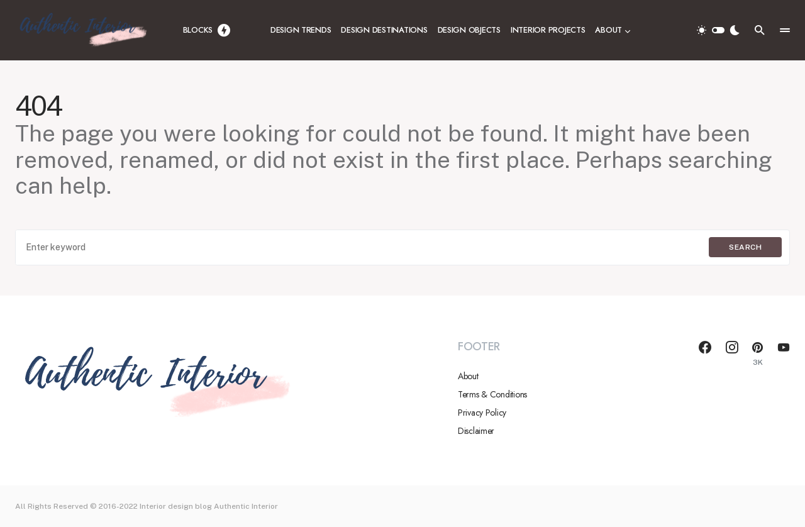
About (468, 376)
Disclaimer (476, 430)
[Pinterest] (757, 353)
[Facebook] (705, 353)
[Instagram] (732, 353)
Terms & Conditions (492, 394)
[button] (718, 30)
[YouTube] (783, 353)
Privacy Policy (482, 412)
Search (745, 247)
